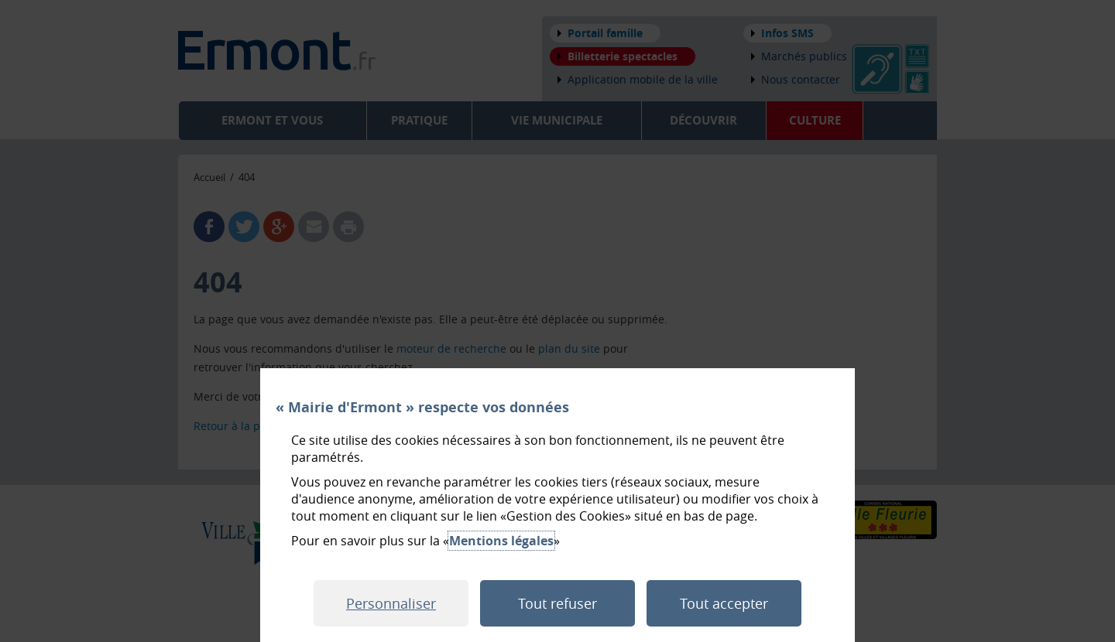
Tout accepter (724, 603)
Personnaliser (391, 603)
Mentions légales (501, 540)
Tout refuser (557, 603)
